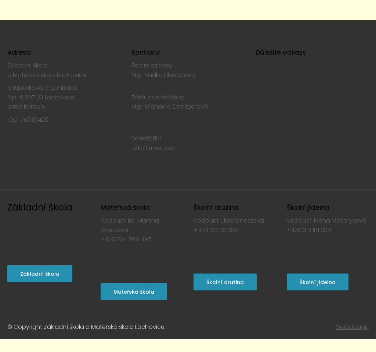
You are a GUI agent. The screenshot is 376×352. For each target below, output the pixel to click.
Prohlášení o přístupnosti (291, 84)
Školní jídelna (318, 282)
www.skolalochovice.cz (40, 133)
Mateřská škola (133, 292)
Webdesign (352, 327)
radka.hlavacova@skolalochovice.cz (184, 84)
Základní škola (39, 207)
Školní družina (225, 282)
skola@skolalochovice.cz (167, 157)
